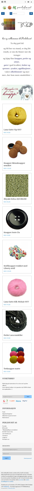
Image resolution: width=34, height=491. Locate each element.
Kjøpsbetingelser (7, 413)
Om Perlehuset (6, 433)
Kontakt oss (5, 439)
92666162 (6, 486)
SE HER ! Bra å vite (7, 431)
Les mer (21, 479)
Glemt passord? (28, 458)
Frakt (3, 412)
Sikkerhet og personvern (9, 415)
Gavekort (5, 435)
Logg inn (4, 437)
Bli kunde (5, 428)
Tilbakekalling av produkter (10, 430)
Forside (4, 426)
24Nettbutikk (11, 488)
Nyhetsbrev (5, 417)
